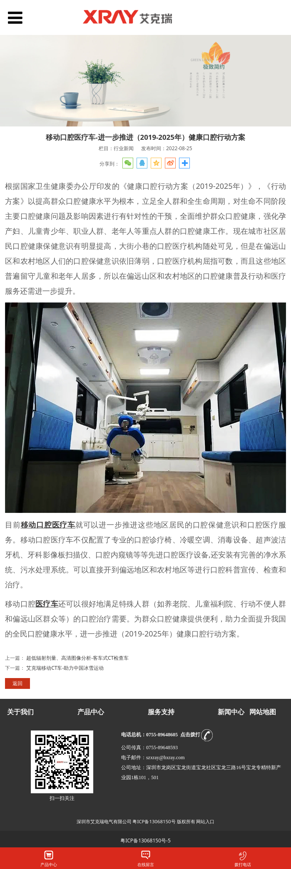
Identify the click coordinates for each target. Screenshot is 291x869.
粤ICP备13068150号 (153, 821)
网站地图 (262, 712)
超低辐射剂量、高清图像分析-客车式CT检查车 (77, 657)
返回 (17, 683)
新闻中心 (231, 712)
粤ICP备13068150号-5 (145, 840)
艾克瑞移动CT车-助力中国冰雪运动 (65, 667)
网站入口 (205, 821)
